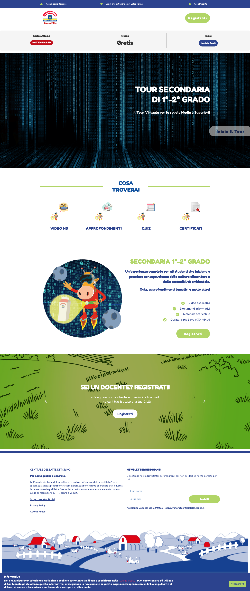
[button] (46, 401)
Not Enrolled (41, 42)
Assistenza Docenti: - (165, 508)
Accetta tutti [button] (237, 584)
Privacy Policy (37, 505)
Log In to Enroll (208, 43)
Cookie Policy (37, 512)
